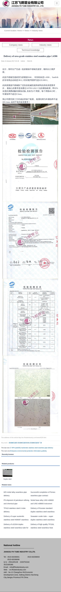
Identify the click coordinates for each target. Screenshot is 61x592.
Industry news (37, 31)
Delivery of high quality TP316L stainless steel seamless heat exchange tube (42, 527)
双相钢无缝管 (13, 443)
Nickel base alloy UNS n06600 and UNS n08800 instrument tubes (42, 503)
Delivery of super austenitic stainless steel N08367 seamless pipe (16, 519)
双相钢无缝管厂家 (36, 443)
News (27, 31)
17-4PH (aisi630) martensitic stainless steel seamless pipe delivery (31, 448)
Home (19, 31)
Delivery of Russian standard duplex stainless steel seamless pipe (43, 511)
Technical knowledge (31, 50)
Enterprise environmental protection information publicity (28, 451)
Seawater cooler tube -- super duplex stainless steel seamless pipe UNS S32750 (43, 519)
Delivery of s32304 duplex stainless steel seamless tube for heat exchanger (16, 527)
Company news (16, 45)
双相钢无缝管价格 (24, 443)
